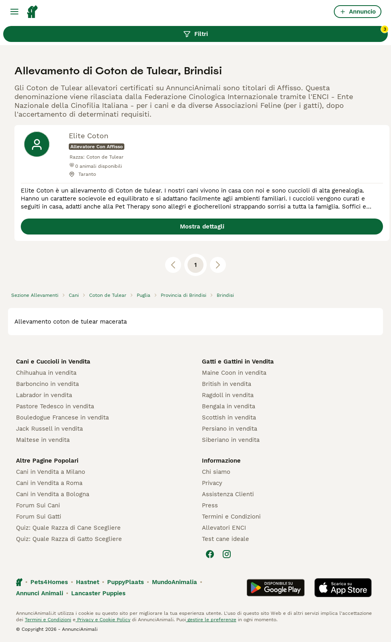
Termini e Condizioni (231, 516)
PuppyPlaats (125, 582)
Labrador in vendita (44, 395)
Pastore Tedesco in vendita (55, 406)
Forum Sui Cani (38, 505)
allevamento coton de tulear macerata (70, 321)
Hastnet (87, 582)
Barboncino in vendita (47, 384)
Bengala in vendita (228, 406)
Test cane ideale (225, 539)
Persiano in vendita (229, 428)
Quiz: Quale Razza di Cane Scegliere (68, 527)
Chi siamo (216, 471)
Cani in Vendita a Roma (49, 483)
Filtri (285, 32)
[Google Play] (276, 587)
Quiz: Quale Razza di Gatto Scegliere (69, 539)
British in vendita (226, 384)
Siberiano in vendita (230, 439)
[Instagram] (227, 554)
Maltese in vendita (43, 439)
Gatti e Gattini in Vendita (238, 361)
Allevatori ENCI (224, 527)
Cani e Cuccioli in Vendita (53, 361)
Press (210, 505)
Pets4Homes (49, 582)
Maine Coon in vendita (234, 372)
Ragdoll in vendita (227, 395)
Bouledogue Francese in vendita (62, 417)
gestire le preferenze (211, 619)
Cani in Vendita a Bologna (52, 494)
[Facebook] (210, 554)
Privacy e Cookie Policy (103, 619)
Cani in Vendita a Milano (50, 471)
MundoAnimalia (174, 582)
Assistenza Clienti (228, 494)
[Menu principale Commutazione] (14, 12)
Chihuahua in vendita (46, 372)
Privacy (212, 483)
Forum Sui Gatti (38, 516)
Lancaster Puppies (98, 593)
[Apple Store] (343, 587)
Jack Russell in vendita (49, 428)
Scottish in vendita (229, 417)
